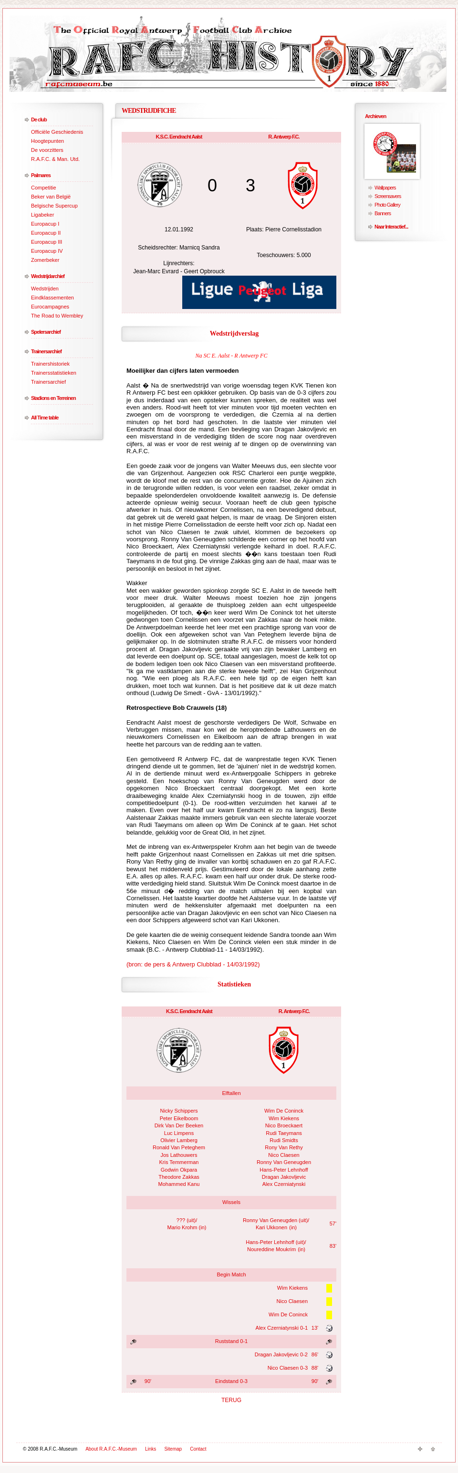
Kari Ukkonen (271, 1227)
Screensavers (388, 196)
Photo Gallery (387, 205)
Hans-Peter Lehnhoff (284, 1170)
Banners (383, 213)
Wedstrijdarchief (47, 276)
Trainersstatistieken (53, 373)
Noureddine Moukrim (271, 1249)
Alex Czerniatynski (283, 1184)
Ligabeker (42, 215)
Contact (198, 1449)
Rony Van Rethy (283, 1147)
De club (39, 119)
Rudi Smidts (284, 1140)
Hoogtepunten (47, 141)
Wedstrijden (45, 288)
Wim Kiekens (284, 1118)
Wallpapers (385, 187)
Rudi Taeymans (284, 1133)
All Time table (44, 417)
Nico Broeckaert (283, 1125)
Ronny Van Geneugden (284, 1162)
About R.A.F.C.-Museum (111, 1449)
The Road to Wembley (57, 315)
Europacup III (46, 242)
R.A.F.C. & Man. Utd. (55, 159)
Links (150, 1449)
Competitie (43, 187)
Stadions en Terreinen (53, 398)
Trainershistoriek (50, 364)
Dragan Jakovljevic (284, 1177)
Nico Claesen (283, 1155)
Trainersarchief (46, 351)
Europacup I (45, 224)
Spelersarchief (46, 332)
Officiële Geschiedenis (57, 132)
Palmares (41, 175)
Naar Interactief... (391, 226)
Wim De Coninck (283, 1111)
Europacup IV (47, 251)
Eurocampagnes (50, 306)
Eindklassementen (52, 297)
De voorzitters (47, 150)
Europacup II (46, 233)
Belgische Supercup (54, 206)
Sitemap (173, 1449)
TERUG (231, 1400)
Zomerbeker (45, 260)
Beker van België (51, 196)
